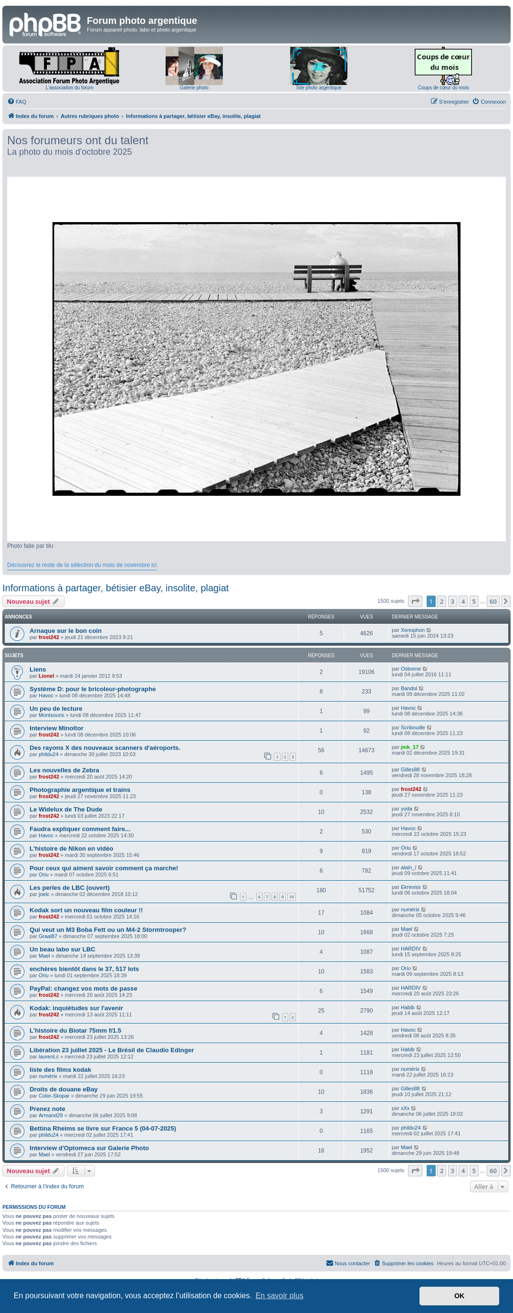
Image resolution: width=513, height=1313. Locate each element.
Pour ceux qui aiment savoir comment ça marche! (104, 868)
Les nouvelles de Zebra (64, 770)
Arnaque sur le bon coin (66, 630)
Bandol (409, 688)
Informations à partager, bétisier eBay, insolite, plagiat (115, 588)
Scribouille (413, 727)
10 (291, 897)
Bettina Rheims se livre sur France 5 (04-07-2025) (103, 1128)
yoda (406, 808)
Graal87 (48, 936)
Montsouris (51, 715)
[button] (415, 601)
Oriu (406, 848)
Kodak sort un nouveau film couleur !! (86, 910)
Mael (406, 929)
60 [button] (493, 601)
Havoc (46, 695)
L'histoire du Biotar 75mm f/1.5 (75, 1030)
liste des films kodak (60, 1069)
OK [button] (459, 1296)
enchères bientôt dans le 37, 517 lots (84, 968)
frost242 (49, 637)
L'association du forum (70, 87)
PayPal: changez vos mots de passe (83, 988)
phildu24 (49, 754)
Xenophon (413, 630)
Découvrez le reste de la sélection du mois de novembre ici (82, 565)
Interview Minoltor (57, 728)
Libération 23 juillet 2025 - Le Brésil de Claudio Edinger (112, 1050)
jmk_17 (410, 747)
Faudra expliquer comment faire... (80, 829)
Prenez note (47, 1108)
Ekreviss (411, 887)
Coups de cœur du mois (443, 87)
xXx (405, 1108)
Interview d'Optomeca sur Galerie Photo (89, 1148)
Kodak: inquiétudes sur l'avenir (76, 1008)
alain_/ (408, 867)
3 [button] (452, 601)
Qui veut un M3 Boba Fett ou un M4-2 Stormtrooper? (108, 929)
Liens (38, 669)
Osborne (411, 669)
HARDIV (411, 948)
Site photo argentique (319, 87)
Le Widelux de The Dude (66, 809)
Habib (408, 1007)
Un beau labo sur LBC (62, 949)
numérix (410, 909)
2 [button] (441, 601)
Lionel (46, 676)
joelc (44, 894)
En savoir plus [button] (279, 1296)
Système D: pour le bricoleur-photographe (93, 689)
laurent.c (49, 1056)
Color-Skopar (54, 1096)
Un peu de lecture (56, 708)
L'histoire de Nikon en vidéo (71, 848)
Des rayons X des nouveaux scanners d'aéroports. (105, 747)
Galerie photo (194, 87)
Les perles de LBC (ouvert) (70, 887)
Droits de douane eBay (64, 1089)
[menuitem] (16, 101)
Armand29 (51, 1115)
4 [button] (463, 601)
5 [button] (474, 601)
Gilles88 (410, 769)
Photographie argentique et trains (80, 789)
